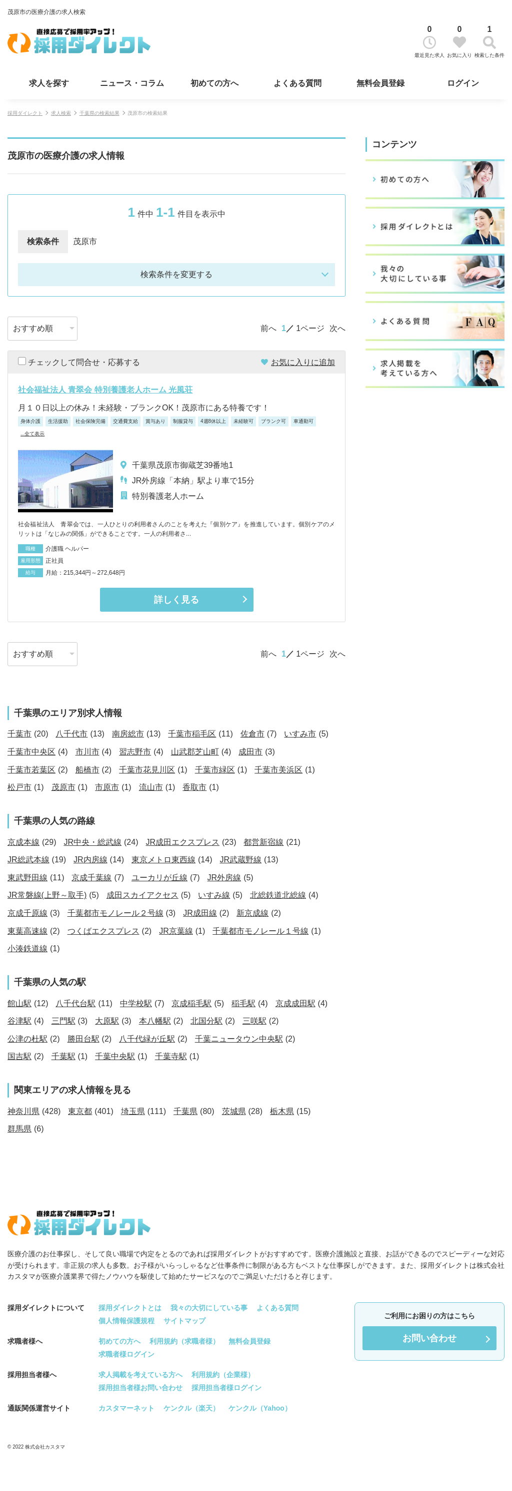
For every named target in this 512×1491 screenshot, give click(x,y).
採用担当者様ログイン (227, 1388)
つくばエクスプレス (104, 931)
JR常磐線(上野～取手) (47, 895)
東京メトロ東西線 (164, 859)
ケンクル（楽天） (192, 1408)
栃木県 (282, 1111)
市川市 (88, 751)
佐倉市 (252, 734)
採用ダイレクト (25, 113)
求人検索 (61, 113)
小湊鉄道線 (28, 948)
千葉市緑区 (215, 769)
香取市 (194, 787)
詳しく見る (176, 600)
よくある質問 (298, 83)
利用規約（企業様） (223, 1375)
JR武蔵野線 (241, 859)
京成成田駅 (296, 1003)
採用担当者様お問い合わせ (140, 1388)
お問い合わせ (429, 1338)
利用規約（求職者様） (185, 1341)
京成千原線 (28, 913)
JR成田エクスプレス (183, 842)
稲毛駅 (244, 1003)
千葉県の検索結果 (100, 113)
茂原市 (64, 787)
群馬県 (20, 1128)
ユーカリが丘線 (160, 877)
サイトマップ (185, 1321)
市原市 (107, 787)
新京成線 (252, 913)
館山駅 (20, 1003)
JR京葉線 (176, 931)
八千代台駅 (76, 1003)
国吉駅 (20, 1056)
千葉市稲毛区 (192, 734)
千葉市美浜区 (278, 769)
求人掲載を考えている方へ (140, 1375)
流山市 (151, 787)
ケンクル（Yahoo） (260, 1408)
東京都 (80, 1111)
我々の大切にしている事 (209, 1308)
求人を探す (49, 83)
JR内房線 (91, 859)
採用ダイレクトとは (130, 1308)
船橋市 (88, 769)
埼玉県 (133, 1111)
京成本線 (24, 842)
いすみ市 (300, 734)
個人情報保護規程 (126, 1321)
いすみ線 (214, 895)
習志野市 (135, 751)
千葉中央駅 (115, 1056)
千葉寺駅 (171, 1056)
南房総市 (128, 734)
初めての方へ (214, 83)
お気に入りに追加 (303, 362)
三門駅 (64, 1021)
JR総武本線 (29, 859)
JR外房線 (225, 877)
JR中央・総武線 (93, 842)
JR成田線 (200, 913)
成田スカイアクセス (142, 895)
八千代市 (72, 734)
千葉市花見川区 (147, 769)
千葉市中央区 (32, 751)
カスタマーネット (126, 1408)
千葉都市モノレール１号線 (260, 931)
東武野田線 (28, 877)
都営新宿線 (264, 842)
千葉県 (186, 1111)
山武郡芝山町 (195, 751)
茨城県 (234, 1111)
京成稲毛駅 (192, 1003)
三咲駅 (254, 1021)
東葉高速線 (28, 931)
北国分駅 (206, 1021)
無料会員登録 (380, 83)
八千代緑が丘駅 (147, 1039)
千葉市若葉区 (32, 769)
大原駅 (107, 1021)
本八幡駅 (155, 1021)
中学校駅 (136, 1003)
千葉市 (20, 734)
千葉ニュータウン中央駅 (239, 1039)
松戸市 (20, 787)
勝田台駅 (84, 1039)
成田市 (250, 751)
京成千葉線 (92, 877)
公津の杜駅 (28, 1039)
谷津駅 (20, 1021)
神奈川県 (24, 1111)
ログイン (463, 83)
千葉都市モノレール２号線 (116, 913)
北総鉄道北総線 (278, 895)
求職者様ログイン (126, 1354)
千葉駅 (64, 1056)
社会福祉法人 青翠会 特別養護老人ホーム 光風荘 (105, 389)
